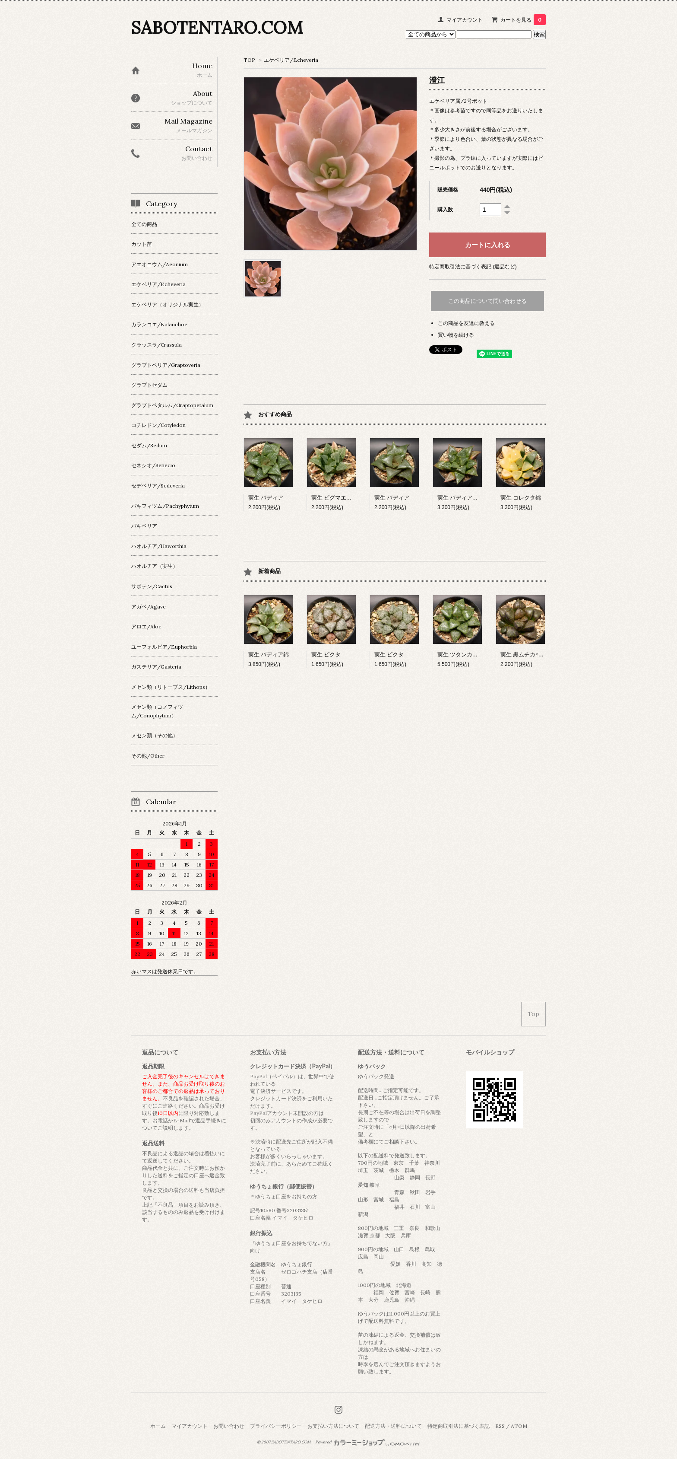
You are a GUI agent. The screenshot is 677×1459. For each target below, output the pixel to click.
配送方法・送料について (393, 1426)
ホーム (158, 1426)
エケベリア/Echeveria (291, 60)
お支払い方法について (333, 1426)
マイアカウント (464, 19)
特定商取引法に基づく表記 (458, 1426)
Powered (367, 1442)
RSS (500, 1426)
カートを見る (523, 19)
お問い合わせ (228, 1426)
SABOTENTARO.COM (217, 27)
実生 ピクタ (326, 654)
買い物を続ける (456, 334)
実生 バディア (265, 497)
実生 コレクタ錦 (520, 497)
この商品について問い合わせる (487, 301)
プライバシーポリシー (276, 1426)
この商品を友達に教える (466, 323)
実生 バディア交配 (460, 497)
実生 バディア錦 (268, 654)
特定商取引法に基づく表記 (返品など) (473, 266)
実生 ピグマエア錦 (334, 497)
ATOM (519, 1426)
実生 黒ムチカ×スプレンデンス (539, 654)
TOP (249, 60)
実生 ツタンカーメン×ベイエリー (478, 654)
